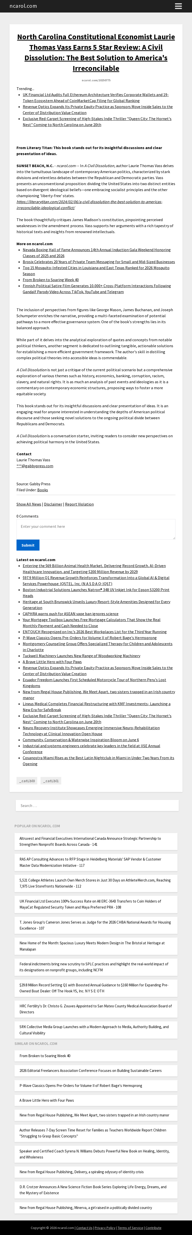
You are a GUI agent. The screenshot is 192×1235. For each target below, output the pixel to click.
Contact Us (84, 1227)
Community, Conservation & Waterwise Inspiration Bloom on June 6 (81, 739)
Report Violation (79, 504)
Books (42, 489)
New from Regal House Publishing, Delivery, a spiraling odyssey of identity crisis (82, 1171)
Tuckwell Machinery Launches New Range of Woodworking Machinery (81, 655)
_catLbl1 (51, 780)
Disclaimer (53, 504)
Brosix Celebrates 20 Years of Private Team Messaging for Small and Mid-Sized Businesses (99, 261)
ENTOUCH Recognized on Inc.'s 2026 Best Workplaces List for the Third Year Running (95, 631)
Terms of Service (130, 1227)
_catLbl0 (27, 780)
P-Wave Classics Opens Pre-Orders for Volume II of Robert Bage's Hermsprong (90, 637)
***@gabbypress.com (34, 465)
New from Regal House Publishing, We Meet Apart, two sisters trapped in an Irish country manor (94, 1115)
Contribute (154, 1227)
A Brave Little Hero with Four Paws (52, 661)
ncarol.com (23, 5)
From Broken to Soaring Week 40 (51, 279)
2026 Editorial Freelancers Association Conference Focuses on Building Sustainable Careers (91, 1070)
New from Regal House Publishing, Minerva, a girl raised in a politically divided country (86, 1207)
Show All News (28, 504)
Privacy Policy (105, 1227)
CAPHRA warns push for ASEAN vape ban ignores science (70, 613)
